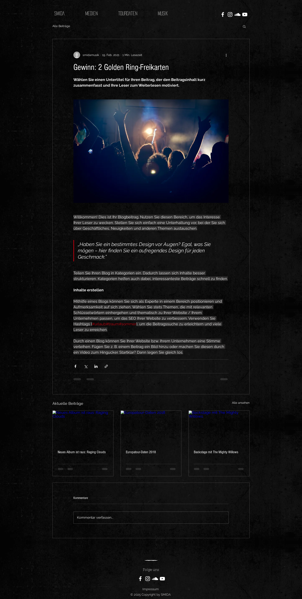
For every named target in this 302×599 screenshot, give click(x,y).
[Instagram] (230, 14)
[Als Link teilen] (106, 366)
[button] (244, 26)
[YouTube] (245, 14)
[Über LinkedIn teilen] (96, 366)
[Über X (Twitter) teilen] (86, 366)
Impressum (150, 589)
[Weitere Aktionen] (226, 54)
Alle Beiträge (61, 26)
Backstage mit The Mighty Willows (216, 452)
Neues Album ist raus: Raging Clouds (82, 452)
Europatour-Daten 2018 (141, 452)
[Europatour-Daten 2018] (151, 428)
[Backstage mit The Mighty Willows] (219, 428)
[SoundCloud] (237, 14)
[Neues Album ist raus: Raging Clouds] (83, 428)
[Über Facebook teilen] (75, 366)
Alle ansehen (241, 402)
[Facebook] (223, 14)
